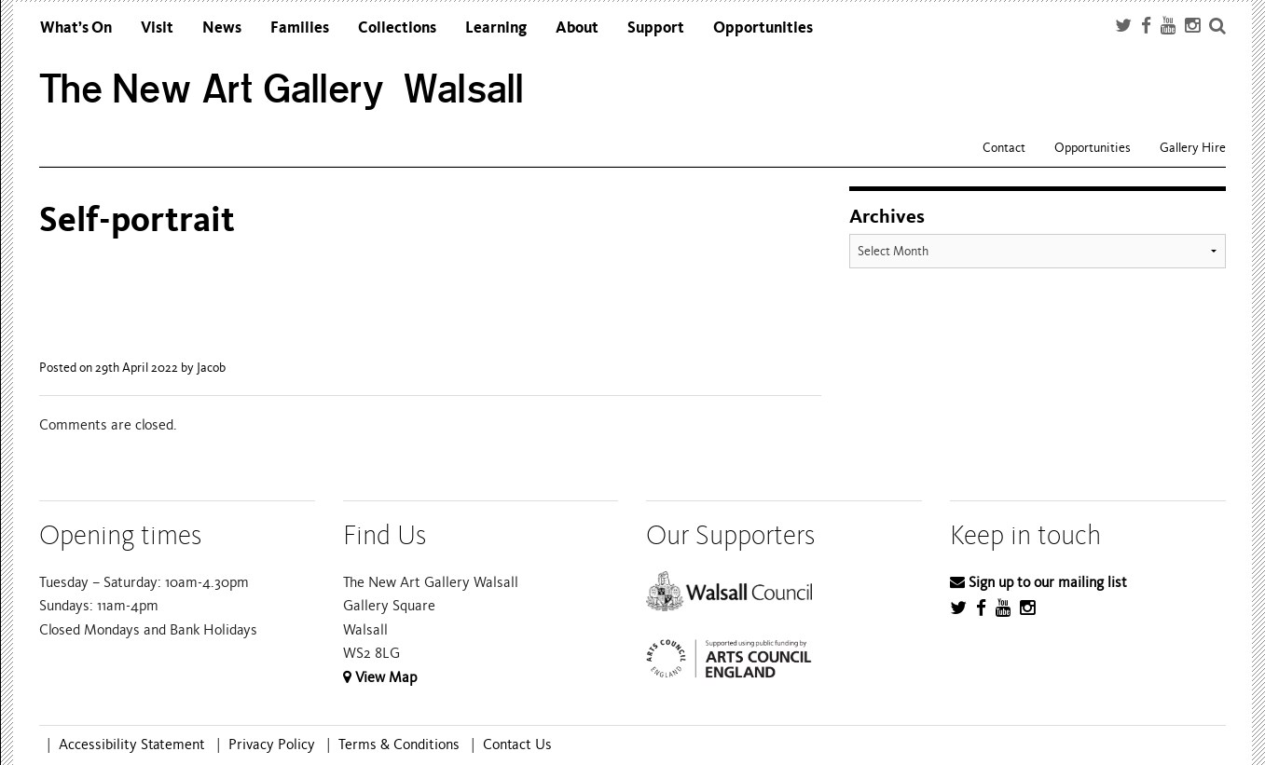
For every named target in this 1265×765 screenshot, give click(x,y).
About (577, 27)
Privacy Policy (271, 744)
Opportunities (763, 27)
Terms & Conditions (399, 744)
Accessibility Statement (132, 744)
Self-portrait (137, 219)
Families (299, 27)
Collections (397, 27)
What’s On (76, 27)
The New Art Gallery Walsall (282, 89)
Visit (157, 27)
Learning (496, 27)
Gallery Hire (1193, 148)
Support (655, 27)
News (221, 27)
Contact (1004, 148)
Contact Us (517, 744)
